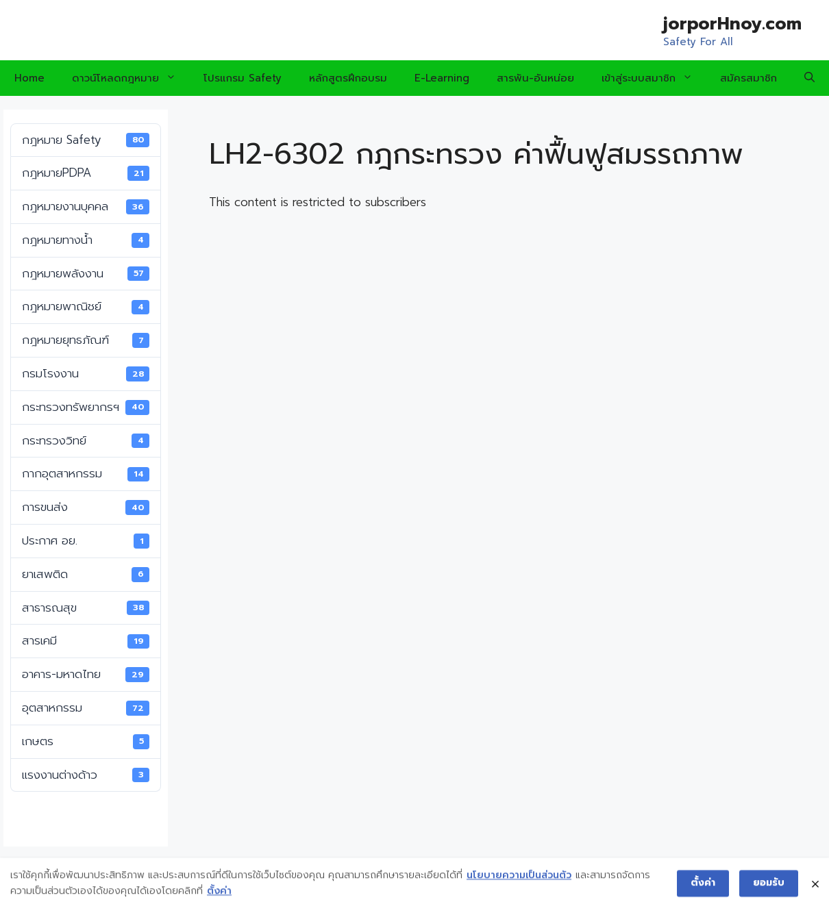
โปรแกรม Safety (242, 78)
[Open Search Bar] (809, 78)
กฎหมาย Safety (85, 140)
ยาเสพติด (85, 574)
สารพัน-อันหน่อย (535, 78)
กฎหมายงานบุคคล (85, 206)
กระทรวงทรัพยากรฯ (85, 407)
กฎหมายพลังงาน (85, 273)
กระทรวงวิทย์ (85, 440)
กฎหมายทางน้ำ (85, 240)
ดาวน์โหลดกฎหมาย (131, 78)
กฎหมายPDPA (85, 172)
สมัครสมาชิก (748, 78)
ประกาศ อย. (85, 540)
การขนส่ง (85, 507)
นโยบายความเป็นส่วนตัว (519, 883)
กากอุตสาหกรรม (85, 473)
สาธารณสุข (85, 607)
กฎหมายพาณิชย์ (85, 306)
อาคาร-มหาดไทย (85, 674)
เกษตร (85, 741)
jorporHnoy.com (732, 24)
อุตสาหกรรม (85, 707)
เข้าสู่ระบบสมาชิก (654, 78)
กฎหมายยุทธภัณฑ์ (85, 340)
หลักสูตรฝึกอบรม (348, 78)
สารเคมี (85, 640)
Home (29, 78)
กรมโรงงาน (85, 373)
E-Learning (441, 78)
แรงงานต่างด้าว (85, 775)
